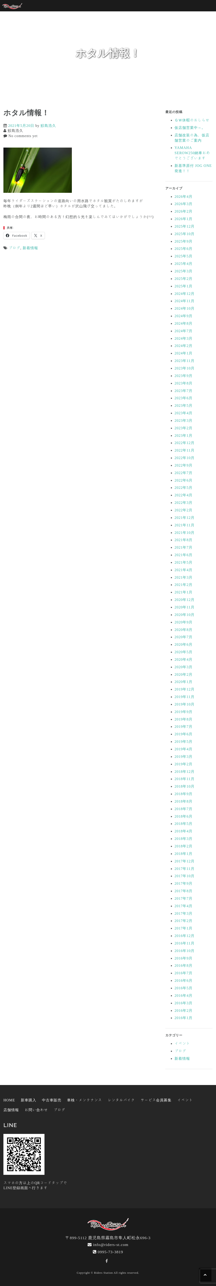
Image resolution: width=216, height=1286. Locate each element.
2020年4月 (183, 659)
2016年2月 (183, 1010)
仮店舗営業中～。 (190, 127)
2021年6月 (183, 555)
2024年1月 (183, 353)
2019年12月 (184, 689)
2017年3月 (183, 913)
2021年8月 (183, 540)
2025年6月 (183, 248)
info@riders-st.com (110, 1244)
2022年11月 (184, 450)
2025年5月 (183, 256)
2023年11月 (184, 360)
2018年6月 (183, 816)
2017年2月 (183, 920)
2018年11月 (184, 779)
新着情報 (30, 248)
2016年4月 (183, 995)
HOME (9, 1100)
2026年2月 (183, 211)
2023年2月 (183, 428)
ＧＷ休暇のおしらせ (191, 120)
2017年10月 (184, 876)
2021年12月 (184, 517)
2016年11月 (184, 943)
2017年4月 (183, 906)
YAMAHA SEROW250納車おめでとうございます (192, 153)
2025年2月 (183, 278)
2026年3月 (183, 204)
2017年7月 (183, 898)
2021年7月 (183, 547)
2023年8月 (183, 383)
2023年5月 (183, 405)
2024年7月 (183, 331)
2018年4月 (183, 831)
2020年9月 (183, 622)
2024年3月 (183, 338)
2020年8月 (183, 629)
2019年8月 (183, 719)
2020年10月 (184, 614)
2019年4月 (183, 749)
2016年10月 (184, 950)
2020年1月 (183, 681)
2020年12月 (184, 599)
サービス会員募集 (156, 1100)
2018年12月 (184, 771)
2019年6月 (183, 734)
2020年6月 (183, 644)
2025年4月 (183, 263)
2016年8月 (183, 965)
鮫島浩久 (48, 125)
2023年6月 (183, 398)
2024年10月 (184, 308)
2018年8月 (183, 801)
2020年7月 (183, 637)
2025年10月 (184, 234)
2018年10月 (184, 786)
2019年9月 (183, 711)
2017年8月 (183, 891)
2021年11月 (184, 525)
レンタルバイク (121, 1100)
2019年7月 (183, 726)
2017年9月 (183, 883)
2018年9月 (183, 794)
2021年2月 (183, 584)
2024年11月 (184, 301)
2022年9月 (183, 465)
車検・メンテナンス (84, 1100)
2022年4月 (183, 495)
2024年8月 (183, 323)
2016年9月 (183, 958)
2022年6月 (183, 480)
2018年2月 (183, 846)
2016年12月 (184, 935)
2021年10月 (184, 532)
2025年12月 (184, 226)
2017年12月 (184, 861)
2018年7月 (183, 809)
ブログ (14, 248)
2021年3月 (183, 577)
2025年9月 (183, 241)
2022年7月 (183, 473)
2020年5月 (183, 652)
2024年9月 (183, 316)
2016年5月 (183, 988)
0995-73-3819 (110, 1252)
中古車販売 (51, 1100)
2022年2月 (183, 510)
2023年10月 (184, 368)
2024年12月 (184, 293)
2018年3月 (183, 838)
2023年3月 (183, 420)
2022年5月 (183, 487)
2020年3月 (183, 667)
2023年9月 (183, 375)
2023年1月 (183, 435)
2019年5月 (183, 741)
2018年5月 (183, 823)
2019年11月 (184, 696)
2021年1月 (183, 592)
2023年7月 (183, 390)
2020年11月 (184, 607)
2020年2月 (183, 674)
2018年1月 (183, 853)
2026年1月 (183, 219)
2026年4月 (183, 196)
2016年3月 (183, 1003)
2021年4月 (183, 570)
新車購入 (28, 1100)
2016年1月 (183, 1018)
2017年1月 (183, 928)
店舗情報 (11, 1110)
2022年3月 (183, 502)
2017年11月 (184, 868)
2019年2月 (183, 764)
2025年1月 (183, 286)
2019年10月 (184, 704)
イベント (182, 1043)
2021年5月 (183, 562)
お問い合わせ (36, 1110)
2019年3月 (183, 756)
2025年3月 (183, 271)
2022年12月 (184, 443)
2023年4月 (183, 413)
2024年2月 (183, 345)
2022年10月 (184, 458)
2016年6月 (183, 980)
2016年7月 (183, 973)
